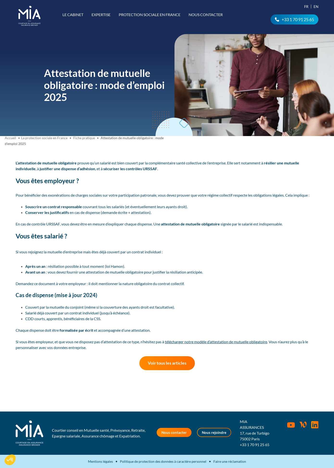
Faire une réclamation (229, 461)
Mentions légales (100, 461)
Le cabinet (72, 14)
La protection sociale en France (44, 138)
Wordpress (303, 424)
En (316, 6)
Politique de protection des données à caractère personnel (163, 461)
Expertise (101, 14)
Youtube (291, 425)
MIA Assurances (29, 15)
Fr (306, 6)
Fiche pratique (84, 138)
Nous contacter (206, 14)
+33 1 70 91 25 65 (298, 19)
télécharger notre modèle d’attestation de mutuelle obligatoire (216, 341)
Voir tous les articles (167, 363)
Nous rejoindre (214, 432)
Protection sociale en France (149, 14)
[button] (10, 460)
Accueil (10, 138)
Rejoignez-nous (314, 424)
